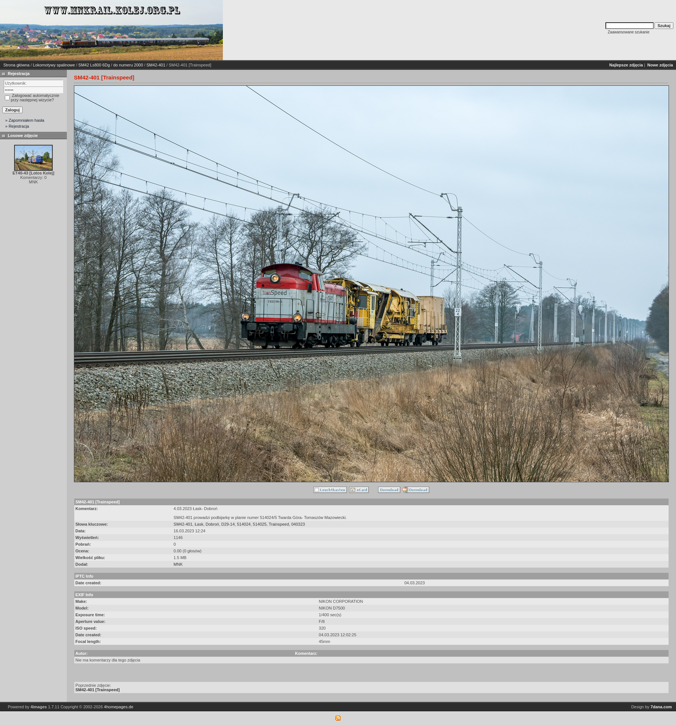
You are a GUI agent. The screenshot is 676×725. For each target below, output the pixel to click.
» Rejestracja (17, 126)
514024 (244, 524)
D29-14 (228, 524)
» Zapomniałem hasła (24, 120)
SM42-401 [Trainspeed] (97, 690)
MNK (177, 564)
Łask (199, 524)
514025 (260, 524)
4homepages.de (118, 707)
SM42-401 (155, 65)
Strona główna (16, 65)
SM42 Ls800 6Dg (94, 65)
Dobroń (212, 524)
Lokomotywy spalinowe (54, 65)
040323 (298, 524)
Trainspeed (279, 524)
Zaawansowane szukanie (628, 32)
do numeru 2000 (128, 65)
